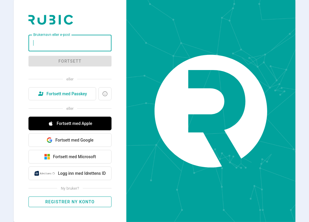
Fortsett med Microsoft (70, 157)
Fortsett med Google (70, 140)
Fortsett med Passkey (62, 94)
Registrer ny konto (70, 202)
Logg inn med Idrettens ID (70, 173)
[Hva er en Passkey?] (105, 93)
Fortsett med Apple (70, 123)
